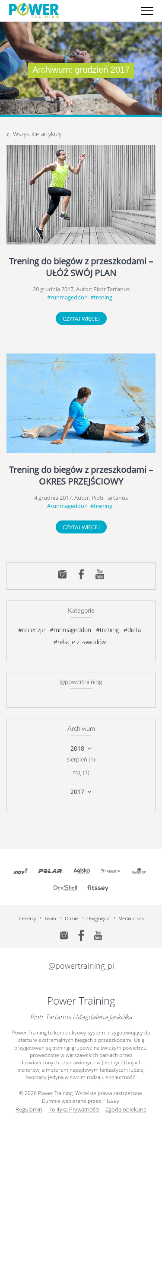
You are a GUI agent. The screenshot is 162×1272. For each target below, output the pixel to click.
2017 (77, 791)
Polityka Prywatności (73, 1109)
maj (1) (81, 772)
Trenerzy (27, 918)
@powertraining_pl (81, 965)
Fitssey (110, 1101)
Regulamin (29, 1109)
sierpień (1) (81, 759)
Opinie (71, 918)
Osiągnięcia (98, 918)
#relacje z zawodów (80, 642)
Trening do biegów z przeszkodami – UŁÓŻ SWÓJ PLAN (81, 267)
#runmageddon (67, 297)
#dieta (132, 630)
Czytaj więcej (81, 318)
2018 (77, 748)
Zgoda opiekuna (125, 1109)
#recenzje (31, 630)
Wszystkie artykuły (37, 134)
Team (50, 918)
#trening (101, 297)
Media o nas (131, 918)
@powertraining (81, 682)
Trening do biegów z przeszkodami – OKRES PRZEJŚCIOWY (81, 475)
